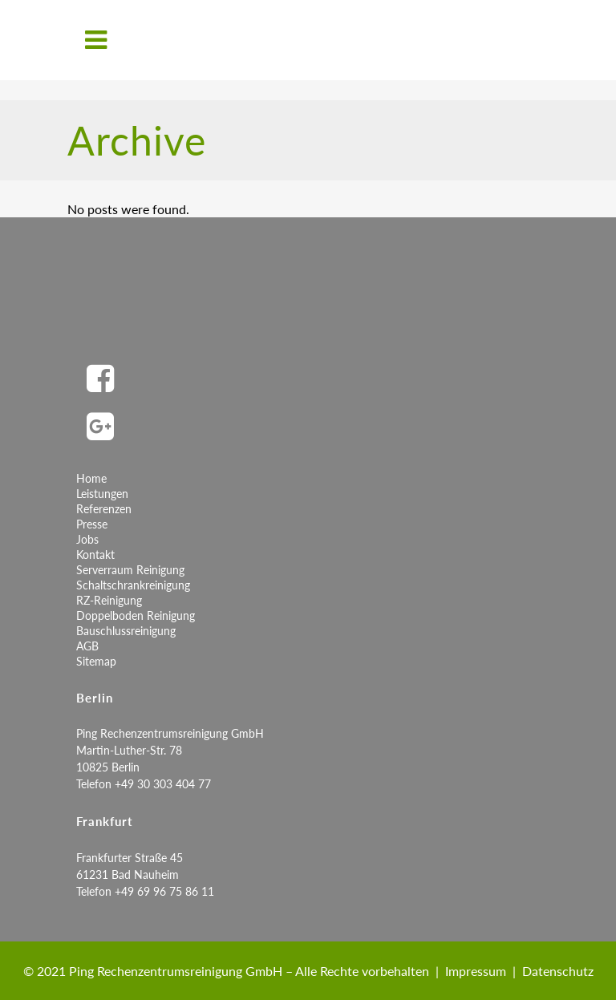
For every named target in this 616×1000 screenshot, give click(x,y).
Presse (91, 524)
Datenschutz (558, 970)
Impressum (475, 970)
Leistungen (102, 493)
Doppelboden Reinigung (135, 615)
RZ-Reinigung (109, 600)
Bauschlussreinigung (126, 631)
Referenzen (104, 509)
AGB (87, 646)
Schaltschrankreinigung (133, 585)
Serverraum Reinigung (130, 570)
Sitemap (96, 661)
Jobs (87, 539)
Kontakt (95, 554)
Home (91, 478)
